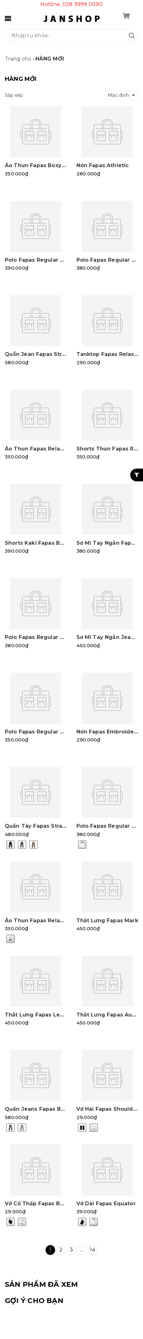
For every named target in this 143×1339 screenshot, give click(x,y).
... (81, 1250)
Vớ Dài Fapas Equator (106, 1204)
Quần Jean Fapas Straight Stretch (52, 354)
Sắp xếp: (14, 95)
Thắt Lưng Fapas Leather (40, 1015)
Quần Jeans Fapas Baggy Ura (45, 1109)
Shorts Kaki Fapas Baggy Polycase (53, 543)
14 (92, 1250)
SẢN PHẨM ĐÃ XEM (41, 1284)
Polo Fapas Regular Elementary (48, 732)
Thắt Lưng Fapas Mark (107, 920)
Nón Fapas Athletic (102, 165)
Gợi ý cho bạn (34, 1300)
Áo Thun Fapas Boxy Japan (42, 165)
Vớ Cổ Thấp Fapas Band (37, 1204)
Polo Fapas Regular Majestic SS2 (50, 260)
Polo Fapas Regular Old (109, 260)
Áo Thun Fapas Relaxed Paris (45, 920)
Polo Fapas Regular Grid (38, 637)
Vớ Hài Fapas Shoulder (107, 1109)
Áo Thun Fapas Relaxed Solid (45, 449)
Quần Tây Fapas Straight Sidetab (51, 826)
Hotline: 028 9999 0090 (71, 4)
